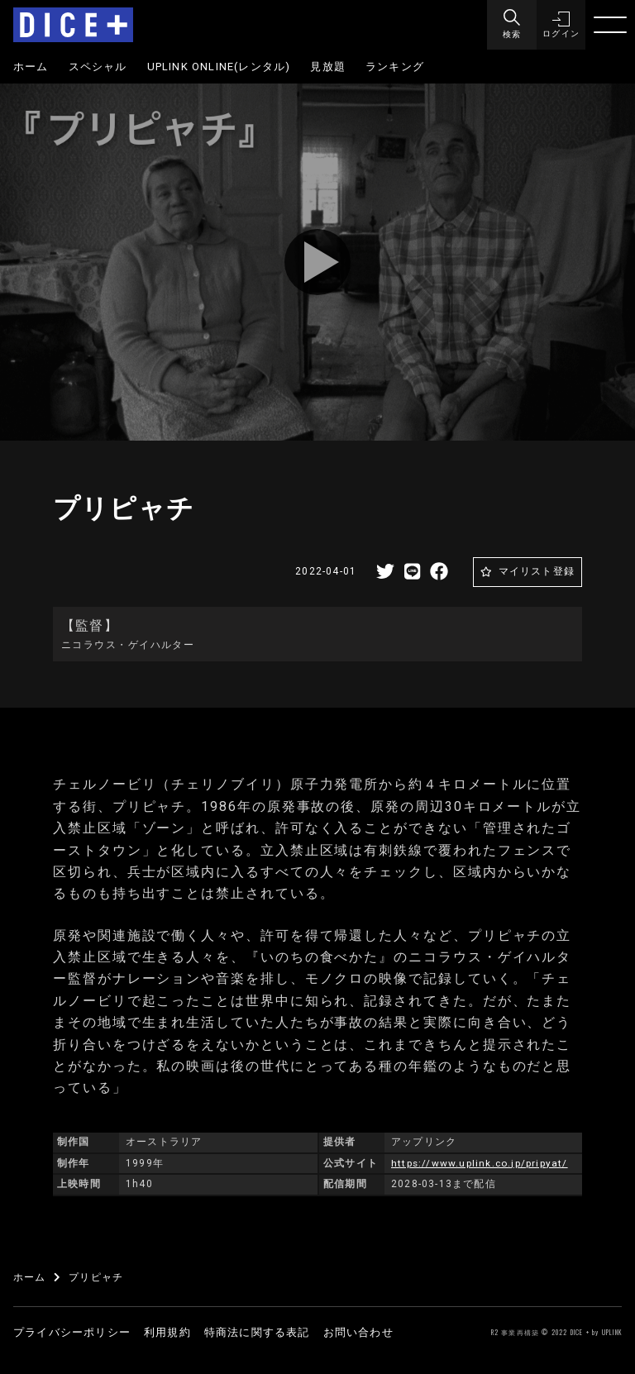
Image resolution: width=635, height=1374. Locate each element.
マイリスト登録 (537, 571)
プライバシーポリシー (72, 1332)
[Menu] (511, 25)
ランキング (394, 66)
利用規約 (167, 1332)
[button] (560, 25)
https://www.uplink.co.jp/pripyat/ (480, 1163)
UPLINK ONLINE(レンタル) (219, 66)
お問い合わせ (358, 1332)
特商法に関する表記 (257, 1332)
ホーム (31, 66)
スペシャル (98, 66)
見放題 (328, 66)
